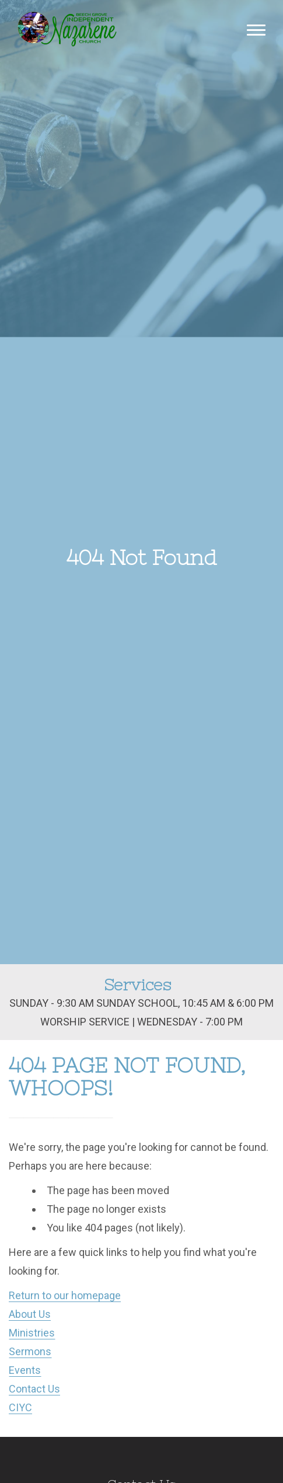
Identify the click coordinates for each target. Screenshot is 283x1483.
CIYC (20, 1407)
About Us (30, 1314)
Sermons (30, 1351)
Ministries (32, 1333)
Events (25, 1370)
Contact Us (34, 1389)
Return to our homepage (65, 1295)
